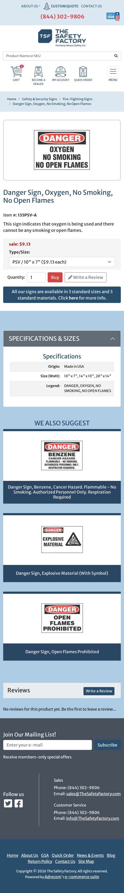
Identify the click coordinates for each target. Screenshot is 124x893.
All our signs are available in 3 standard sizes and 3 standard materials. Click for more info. (62, 295)
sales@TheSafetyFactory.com (93, 793)
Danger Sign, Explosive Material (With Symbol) (62, 573)
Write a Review (85, 277)
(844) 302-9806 (63, 16)
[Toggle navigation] (113, 71)
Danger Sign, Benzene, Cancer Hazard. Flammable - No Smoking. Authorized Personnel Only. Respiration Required (62, 492)
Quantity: (16, 277)
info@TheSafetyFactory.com (92, 818)
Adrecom (53, 876)
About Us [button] (29, 6)
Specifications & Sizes (44, 338)
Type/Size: (19, 252)
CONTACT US (91, 6)
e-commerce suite (82, 876)
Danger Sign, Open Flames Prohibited (62, 651)
